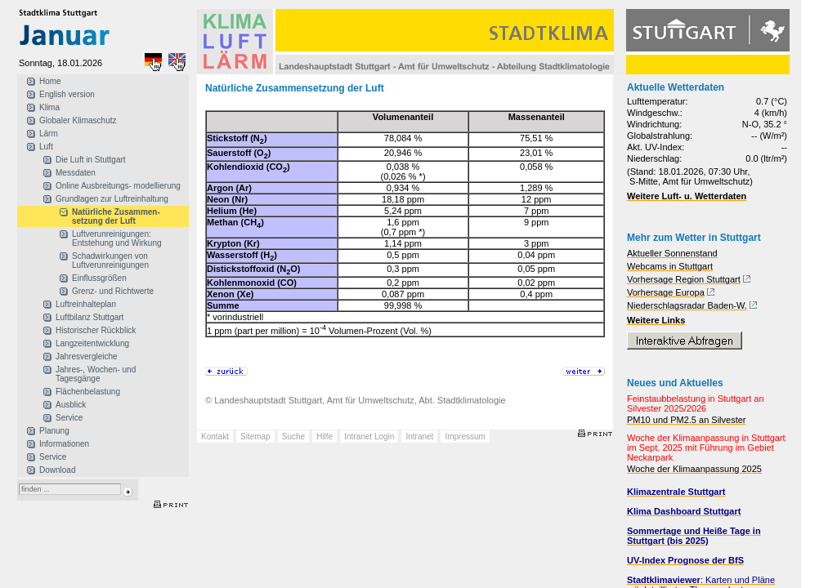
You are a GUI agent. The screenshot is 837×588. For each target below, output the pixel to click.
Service (69, 417)
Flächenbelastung (88, 391)
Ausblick (71, 404)
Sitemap (255, 436)
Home (50, 81)
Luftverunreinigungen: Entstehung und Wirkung (117, 238)
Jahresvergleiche (87, 356)
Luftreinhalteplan (86, 304)
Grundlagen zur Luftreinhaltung (112, 198)
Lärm (48, 133)
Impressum (465, 436)
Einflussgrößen (99, 278)
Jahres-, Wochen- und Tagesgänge (96, 374)
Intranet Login (369, 436)
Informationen (64, 443)
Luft (46, 146)
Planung (54, 430)
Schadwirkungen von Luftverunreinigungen (110, 261)
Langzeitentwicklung (92, 343)
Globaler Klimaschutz (77, 120)
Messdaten (76, 172)
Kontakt (215, 436)
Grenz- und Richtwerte (113, 291)
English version (67, 94)
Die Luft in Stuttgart (91, 159)
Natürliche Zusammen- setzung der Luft (116, 216)
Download (57, 470)
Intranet (419, 436)
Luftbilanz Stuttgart (89, 317)
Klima (49, 107)
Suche (293, 436)
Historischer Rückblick (96, 330)
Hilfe (324, 436)
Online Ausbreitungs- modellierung (118, 185)
